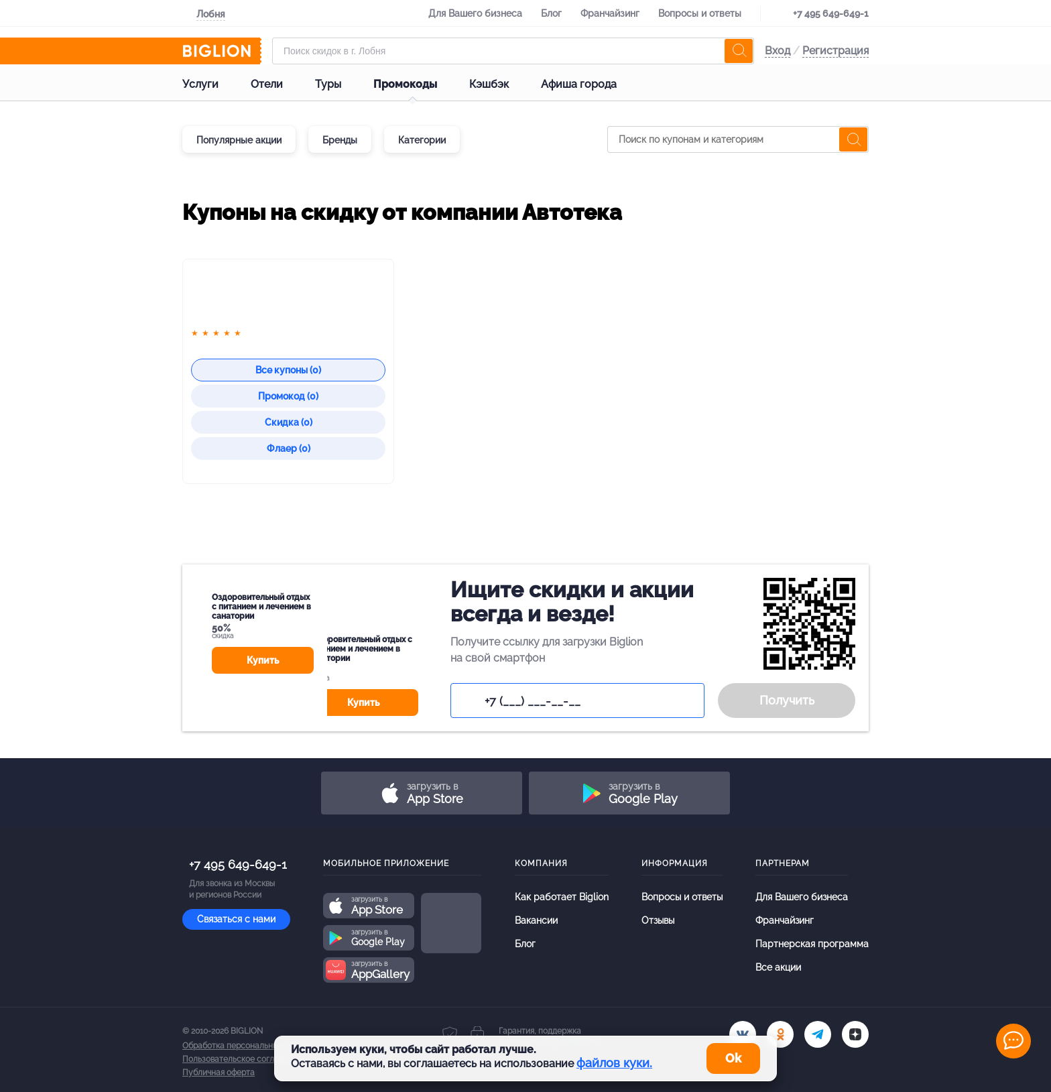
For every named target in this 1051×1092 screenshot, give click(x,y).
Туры (339, 84)
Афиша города (589, 84)
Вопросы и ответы (699, 13)
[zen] (855, 1034)
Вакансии (536, 920)
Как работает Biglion (562, 897)
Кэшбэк (499, 84)
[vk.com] (742, 1034)
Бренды (339, 140)
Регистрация (835, 50)
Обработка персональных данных (247, 1045)
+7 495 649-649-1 (831, 13)
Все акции (778, 967)
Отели (277, 84)
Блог (551, 13)
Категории (422, 140)
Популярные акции (239, 140)
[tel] (817, 1034)
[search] (739, 51)
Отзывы (657, 920)
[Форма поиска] (513, 51)
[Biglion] (221, 51)
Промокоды (415, 84)
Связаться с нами (236, 919)
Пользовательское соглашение (243, 1059)
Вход (777, 50)
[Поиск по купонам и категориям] (738, 139)
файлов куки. (614, 1063)
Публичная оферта (218, 1072)
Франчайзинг (609, 13)
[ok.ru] (780, 1034)
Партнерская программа (812, 943)
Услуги (211, 84)
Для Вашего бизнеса (475, 13)
